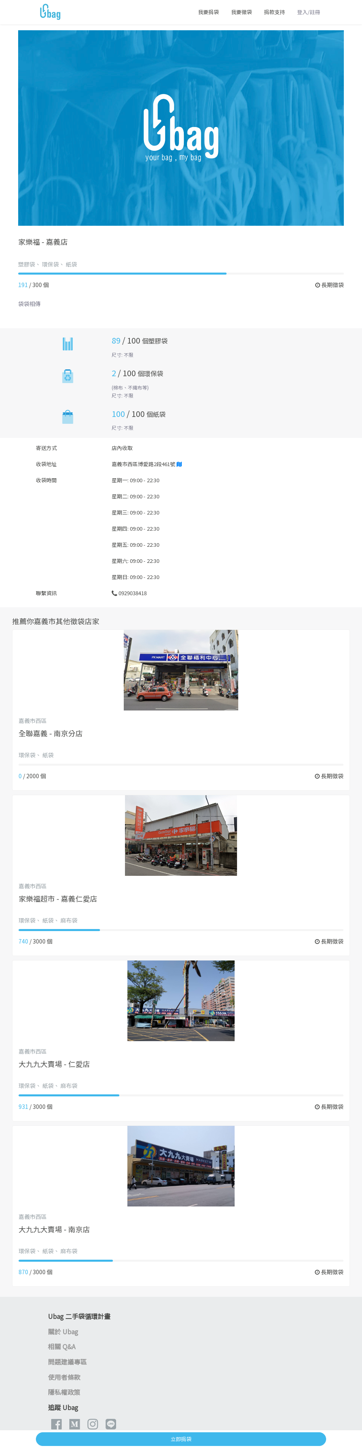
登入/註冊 (308, 12)
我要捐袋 (208, 12)
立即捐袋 (181, 1439)
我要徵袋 (241, 12)
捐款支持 (274, 12)
